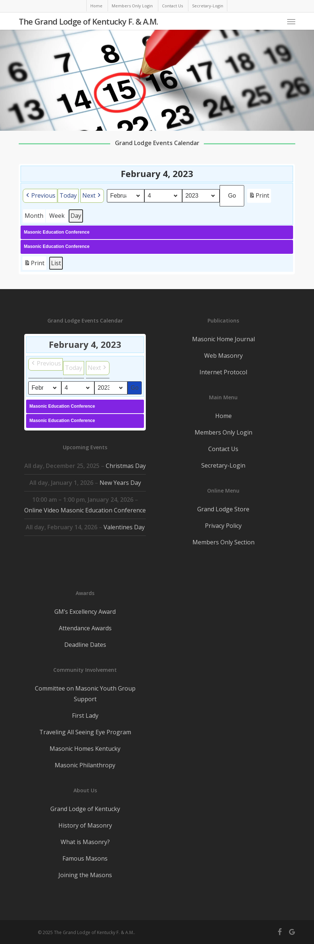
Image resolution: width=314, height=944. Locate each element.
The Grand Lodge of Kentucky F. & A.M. (88, 21)
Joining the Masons (85, 875)
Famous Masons (85, 858)
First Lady (85, 715)
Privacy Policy (223, 526)
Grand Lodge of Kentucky (85, 809)
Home (223, 416)
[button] (291, 21)
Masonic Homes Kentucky (85, 749)
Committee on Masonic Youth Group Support (85, 693)
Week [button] (57, 216)
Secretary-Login (223, 465)
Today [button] (68, 195)
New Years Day (120, 483)
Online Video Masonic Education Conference (85, 510)
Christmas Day (126, 466)
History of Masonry (85, 825)
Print (259, 197)
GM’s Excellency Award (85, 612)
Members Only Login (223, 432)
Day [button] (76, 216)
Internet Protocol (223, 372)
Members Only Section (223, 542)
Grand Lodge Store (223, 509)
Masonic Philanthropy (85, 765)
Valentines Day (124, 527)
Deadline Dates (85, 645)
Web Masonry (223, 356)
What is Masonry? (85, 842)
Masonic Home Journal (223, 339)
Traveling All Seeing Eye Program (85, 732)
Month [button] (34, 216)
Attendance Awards (85, 628)
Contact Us (223, 449)
